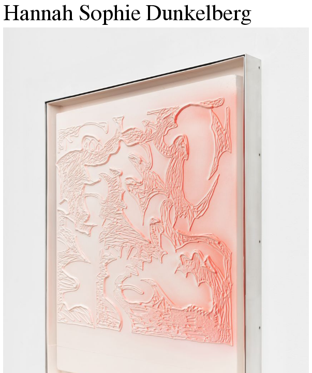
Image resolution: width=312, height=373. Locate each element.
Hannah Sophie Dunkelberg (127, 15)
